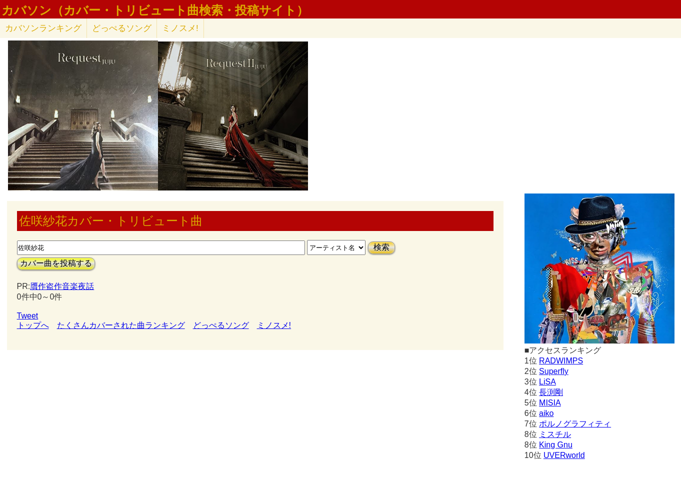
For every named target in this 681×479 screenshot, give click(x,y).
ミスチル (555, 434)
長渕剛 (551, 392)
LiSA (547, 382)
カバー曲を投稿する (56, 263)
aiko (546, 413)
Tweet (27, 316)
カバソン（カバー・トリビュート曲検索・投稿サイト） (155, 10)
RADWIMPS (561, 360)
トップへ (33, 325)
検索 (382, 247)
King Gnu (555, 444)
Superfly (553, 371)
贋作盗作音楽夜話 (62, 286)
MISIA (550, 402)
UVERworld (564, 455)
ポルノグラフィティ (575, 424)
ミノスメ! (180, 28)
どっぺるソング (122, 28)
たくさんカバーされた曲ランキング (121, 325)
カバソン (43, 28)
